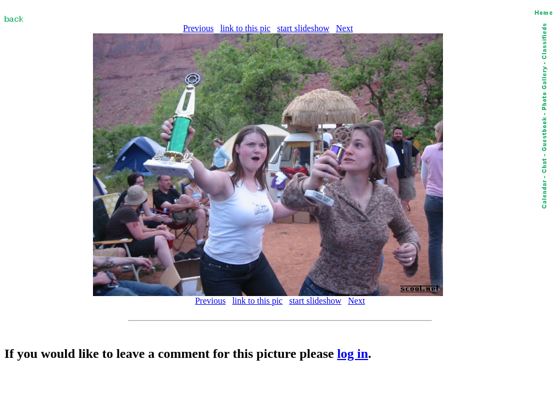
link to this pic (245, 28)
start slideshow (303, 28)
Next (344, 28)
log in (352, 353)
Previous (198, 28)
